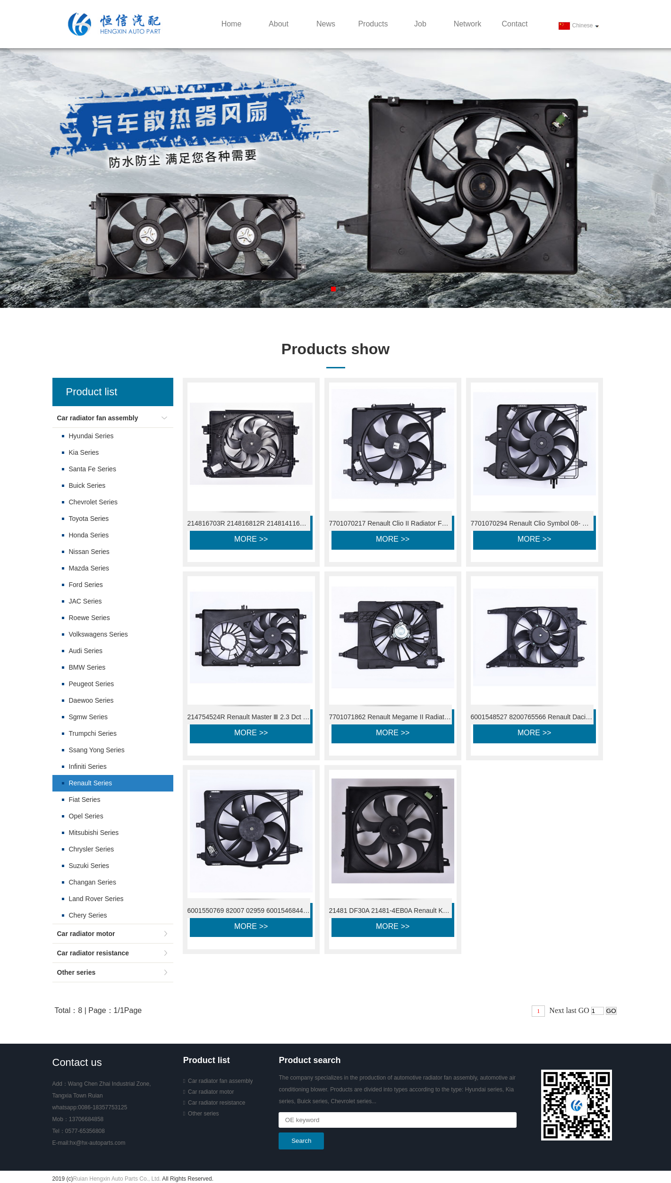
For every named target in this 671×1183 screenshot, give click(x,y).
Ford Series (86, 584)
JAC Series (85, 601)
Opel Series (86, 816)
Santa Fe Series (92, 469)
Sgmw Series (88, 717)
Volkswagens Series (98, 634)
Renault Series (90, 783)
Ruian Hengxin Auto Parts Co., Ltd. (117, 1178)
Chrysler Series (91, 849)
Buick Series (87, 485)
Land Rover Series (96, 898)
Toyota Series (89, 518)
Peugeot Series (91, 684)
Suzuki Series (89, 865)
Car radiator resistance (93, 953)
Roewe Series (89, 617)
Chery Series (88, 915)
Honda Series (89, 535)
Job (420, 24)
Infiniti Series (88, 766)
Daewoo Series (91, 700)
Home (231, 24)
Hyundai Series (91, 436)
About (279, 24)
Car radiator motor (86, 933)
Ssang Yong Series (97, 750)
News (325, 24)
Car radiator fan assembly (97, 418)
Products (373, 24)
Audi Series (86, 651)
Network (468, 24)
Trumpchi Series (93, 733)
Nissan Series (89, 551)
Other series (76, 972)
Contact (514, 24)
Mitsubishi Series (94, 832)
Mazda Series (89, 568)
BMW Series (87, 667)
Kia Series (84, 452)
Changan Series (92, 882)
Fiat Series (85, 799)
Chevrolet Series (93, 502)
